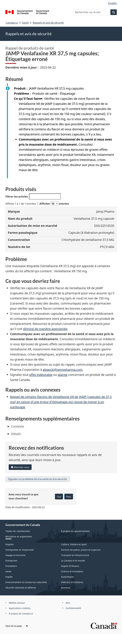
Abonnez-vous (20, 467)
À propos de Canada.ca (21, 613)
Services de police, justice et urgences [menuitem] (81, 549)
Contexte (17, 426)
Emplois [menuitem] (9, 544)
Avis (68, 602)
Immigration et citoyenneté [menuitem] (19, 549)
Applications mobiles (19, 608)
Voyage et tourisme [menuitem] (15, 555)
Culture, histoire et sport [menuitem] (74, 544)
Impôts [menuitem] (9, 576)
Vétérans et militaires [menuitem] (72, 582)
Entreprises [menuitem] (11, 560)
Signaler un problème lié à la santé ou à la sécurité (37, 479)
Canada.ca (12, 22)
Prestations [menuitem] (11, 566)
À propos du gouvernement (75, 531)
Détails (16, 434)
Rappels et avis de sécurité (48, 22)
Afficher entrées (54, 204)
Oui (59, 496)
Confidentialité (73, 608)
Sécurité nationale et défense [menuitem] (20, 587)
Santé (25, 22)
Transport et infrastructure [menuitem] (75, 555)
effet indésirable (40, 375)
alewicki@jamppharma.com (63, 369)
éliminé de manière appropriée (45, 329)
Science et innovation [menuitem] (72, 571)
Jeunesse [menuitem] (65, 587)
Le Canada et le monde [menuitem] (73, 560)
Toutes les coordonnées (17, 531)
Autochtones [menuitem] (67, 576)
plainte (62, 375)
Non (68, 496)
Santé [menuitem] (8, 571)
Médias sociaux (17, 602)
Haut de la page (16, 625)
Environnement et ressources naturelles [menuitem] (26, 582)
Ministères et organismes (18, 536)
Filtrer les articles (33, 196)
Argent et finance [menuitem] (70, 566)
